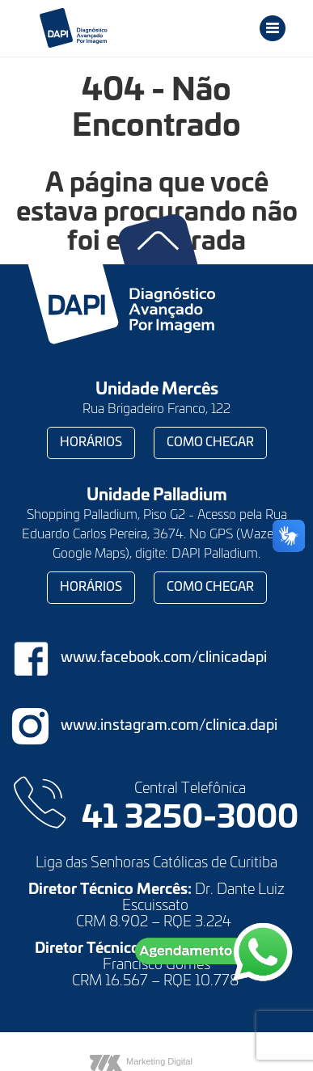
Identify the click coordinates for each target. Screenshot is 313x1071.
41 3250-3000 (190, 818)
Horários (91, 442)
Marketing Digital (159, 1061)
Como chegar (210, 442)
